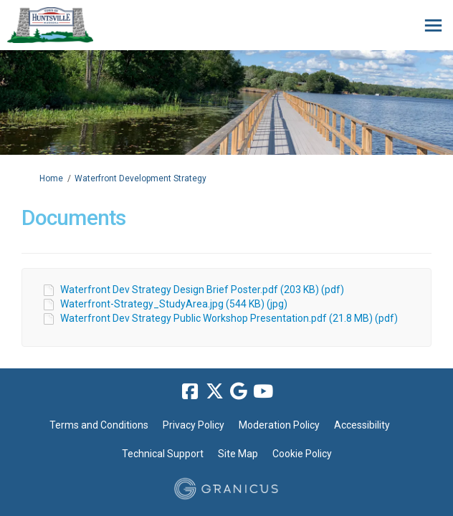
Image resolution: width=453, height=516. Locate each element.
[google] (238, 392)
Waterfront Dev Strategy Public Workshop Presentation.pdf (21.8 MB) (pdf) (229, 318)
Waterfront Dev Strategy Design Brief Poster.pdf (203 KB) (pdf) (202, 289)
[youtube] (263, 392)
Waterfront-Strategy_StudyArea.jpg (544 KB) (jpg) (173, 304)
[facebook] (190, 392)
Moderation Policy (279, 425)
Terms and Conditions (98, 425)
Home (51, 178)
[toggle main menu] (433, 25)
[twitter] (214, 392)
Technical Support (163, 453)
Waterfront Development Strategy (140, 178)
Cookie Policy (302, 453)
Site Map (238, 453)
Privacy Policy (193, 425)
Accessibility (362, 425)
